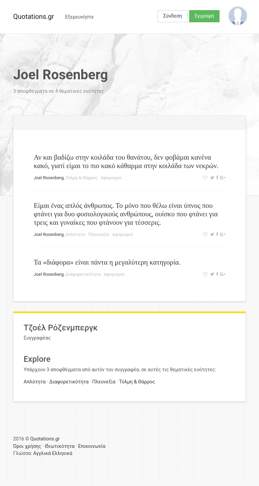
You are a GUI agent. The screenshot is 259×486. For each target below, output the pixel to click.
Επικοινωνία (92, 446)
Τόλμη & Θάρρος (81, 177)
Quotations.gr (33, 16)
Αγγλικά (42, 453)
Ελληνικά (62, 453)
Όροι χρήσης (27, 446)
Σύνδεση (172, 16)
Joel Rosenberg (48, 177)
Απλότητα (75, 234)
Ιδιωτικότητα (60, 446)
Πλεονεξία (98, 234)
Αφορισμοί (111, 177)
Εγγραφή (204, 16)
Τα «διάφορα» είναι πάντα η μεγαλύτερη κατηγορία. (107, 262)
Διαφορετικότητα (82, 274)
